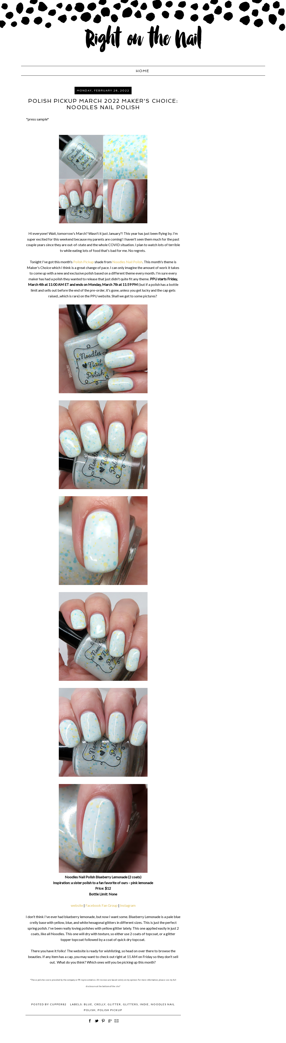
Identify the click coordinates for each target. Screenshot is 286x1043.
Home (142, 71)
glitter (114, 1004)
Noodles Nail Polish (127, 262)
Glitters (130, 1004)
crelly (100, 1004)
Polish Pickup (83, 262)
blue (88, 1004)
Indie (144, 1004)
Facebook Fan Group (101, 905)
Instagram (128, 905)
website (77, 905)
